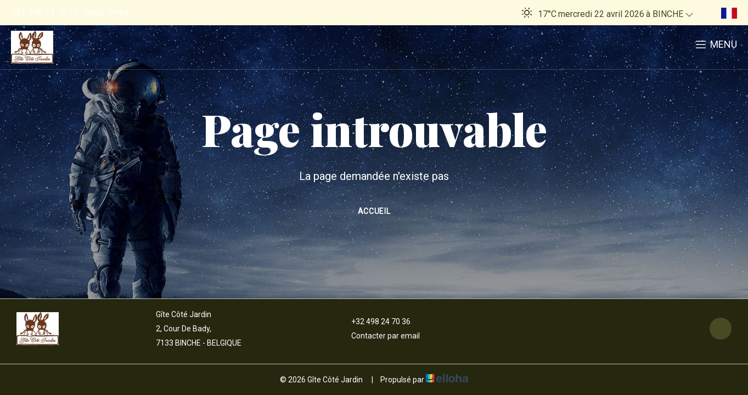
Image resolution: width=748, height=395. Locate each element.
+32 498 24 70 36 (374, 321)
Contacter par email (379, 336)
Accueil (374, 211)
